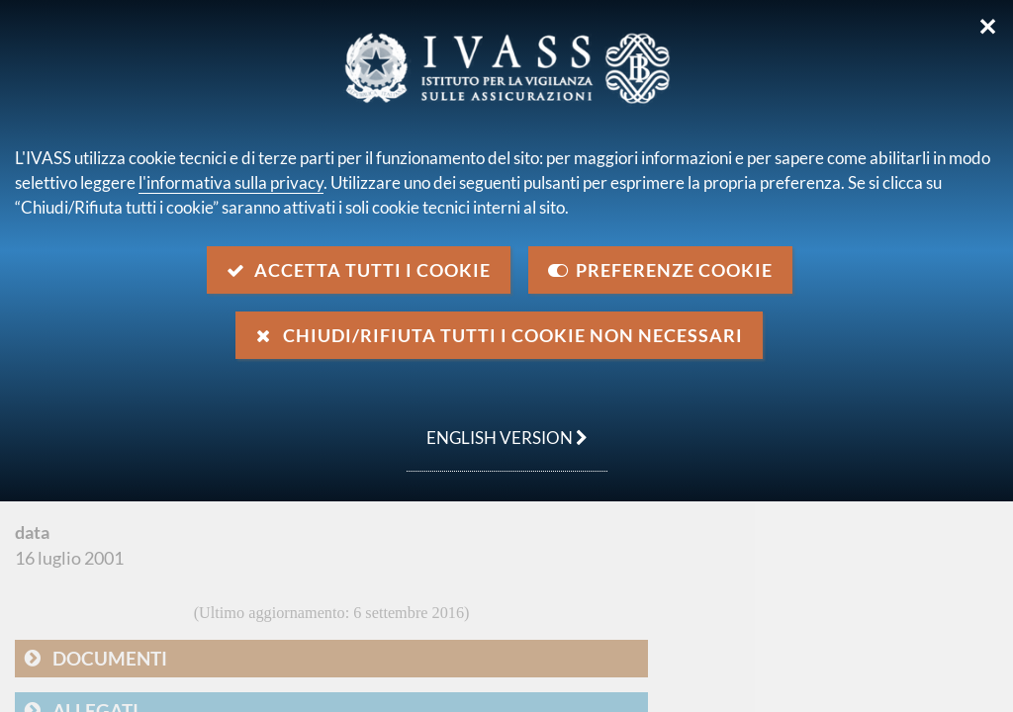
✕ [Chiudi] (987, 27)
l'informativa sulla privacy (230, 182)
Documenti (109, 658)
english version (497, 427)
